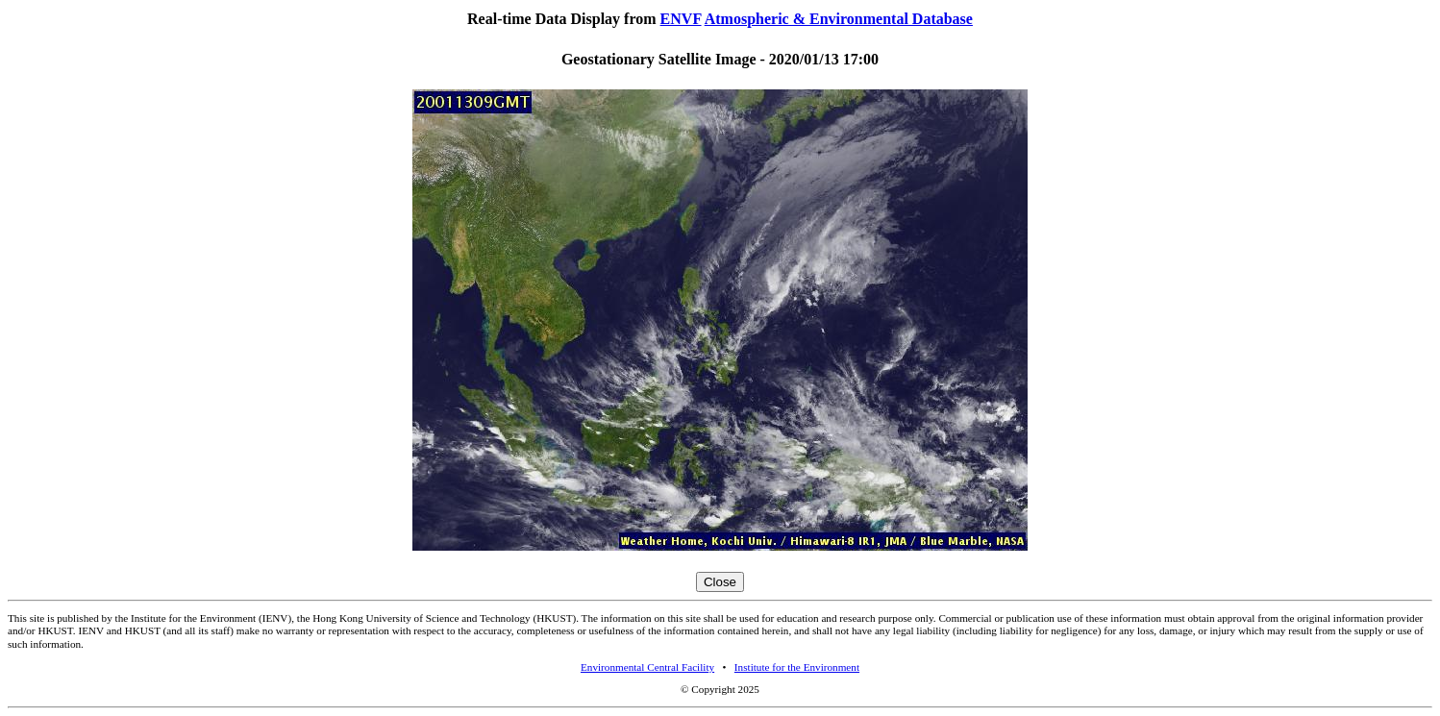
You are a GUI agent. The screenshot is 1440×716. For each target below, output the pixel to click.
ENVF (681, 19)
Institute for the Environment (796, 667)
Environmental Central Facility (647, 667)
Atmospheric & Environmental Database (839, 19)
